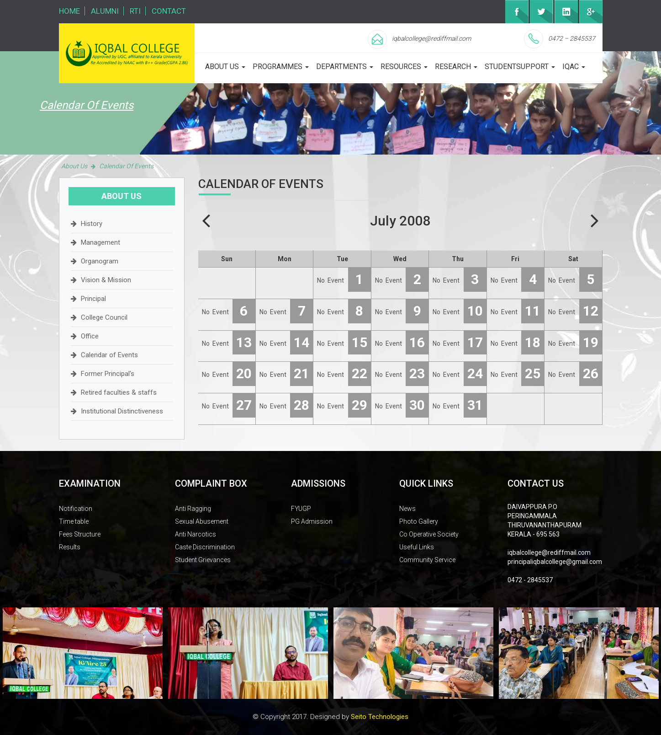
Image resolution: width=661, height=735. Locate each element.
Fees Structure (79, 534)
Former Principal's (107, 374)
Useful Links (416, 547)
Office (90, 336)
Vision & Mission (106, 280)
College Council (104, 317)
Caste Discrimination (205, 547)
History (91, 224)
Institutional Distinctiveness (122, 411)
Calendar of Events (109, 355)
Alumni (105, 11)
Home (69, 11)
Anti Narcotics (195, 534)
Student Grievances (203, 559)
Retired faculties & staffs (119, 392)
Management (100, 242)
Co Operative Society (429, 534)
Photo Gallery (418, 521)
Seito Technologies (379, 717)
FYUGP (301, 508)
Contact (169, 11)
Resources (404, 66)
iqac (573, 66)
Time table (74, 521)
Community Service (427, 559)
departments (344, 66)
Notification (75, 508)
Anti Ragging (193, 508)
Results (69, 547)
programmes (281, 66)
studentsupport (520, 66)
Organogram (99, 261)
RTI (135, 11)
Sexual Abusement (201, 521)
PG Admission (312, 521)
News (407, 508)
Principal (93, 299)
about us (225, 66)
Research (456, 66)
